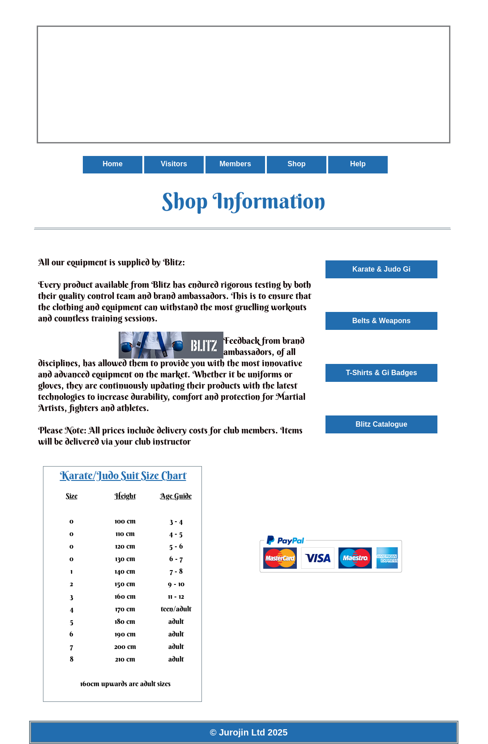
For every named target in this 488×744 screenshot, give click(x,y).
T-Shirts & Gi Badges (381, 372)
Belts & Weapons (381, 320)
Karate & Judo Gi (381, 269)
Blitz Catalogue (381, 424)
